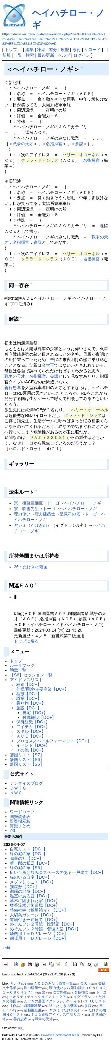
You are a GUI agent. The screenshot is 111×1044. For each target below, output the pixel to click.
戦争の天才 (23, 143)
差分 (53, 49)
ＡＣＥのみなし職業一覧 (53, 983)
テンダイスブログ (26, 783)
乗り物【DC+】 (31, 703)
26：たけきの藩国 (31, 566)
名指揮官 (54, 143)
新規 (6, 55)
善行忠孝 (12, 387)
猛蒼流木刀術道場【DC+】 (35, 905)
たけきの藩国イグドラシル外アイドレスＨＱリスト (64, 1001)
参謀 (79, 143)
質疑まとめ (20, 825)
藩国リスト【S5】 (27, 764)
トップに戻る (26, 641)
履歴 (65, 49)
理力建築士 (45, 514)
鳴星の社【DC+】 (26, 858)
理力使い (22, 514)
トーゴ (27, 443)
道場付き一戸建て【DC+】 (35, 919)
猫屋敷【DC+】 (24, 886)
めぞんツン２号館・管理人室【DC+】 (45, 928)
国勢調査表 (20, 816)
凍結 (41, 49)
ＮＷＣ (16, 792)
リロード (92, 49)
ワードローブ (22, 811)
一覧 (18, 55)
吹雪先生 (30, 508)
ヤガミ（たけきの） (32, 525)
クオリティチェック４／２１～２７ (37, 997)
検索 (30, 55)
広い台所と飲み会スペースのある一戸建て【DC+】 (57, 872)
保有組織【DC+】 (33, 721)
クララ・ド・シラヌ (39, 160)
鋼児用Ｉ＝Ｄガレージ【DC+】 (39, 938)
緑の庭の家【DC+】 (28, 853)
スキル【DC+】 (31, 731)
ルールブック (22, 665)
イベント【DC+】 (33, 745)
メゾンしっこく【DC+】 (33, 882)
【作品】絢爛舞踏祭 (25, 1005)
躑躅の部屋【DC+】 (28, 891)
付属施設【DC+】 (39, 717)
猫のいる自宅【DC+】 (31, 877)
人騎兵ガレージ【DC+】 (33, 914)
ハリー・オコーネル (81, 154)
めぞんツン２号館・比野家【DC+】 (43, 924)
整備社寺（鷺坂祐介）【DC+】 (39, 910)
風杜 (21, 1028)
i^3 (12, 830)
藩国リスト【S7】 (27, 754)
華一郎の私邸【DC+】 (31, 863)
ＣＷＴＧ (18, 788)
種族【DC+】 (28, 693)
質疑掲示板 (20, 821)
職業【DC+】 (28, 698)
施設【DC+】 (28, 708)
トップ (11, 49)
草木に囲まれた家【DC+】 (35, 900)
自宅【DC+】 (35, 712)
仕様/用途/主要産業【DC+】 (42, 689)
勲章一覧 (18, 670)
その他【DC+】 (31, 750)
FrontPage (18, 983)
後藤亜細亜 (32, 503)
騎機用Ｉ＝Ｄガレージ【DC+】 (39, 933)
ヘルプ (64, 55)
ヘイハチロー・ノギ (82, 503)
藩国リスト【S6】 (27, 759)
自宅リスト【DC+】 (28, 849)
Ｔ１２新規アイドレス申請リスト (57, 1014)
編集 (29, 49)
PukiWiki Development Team (60, 1035)
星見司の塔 (69, 514)
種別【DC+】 (28, 684)
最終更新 (46, 55)
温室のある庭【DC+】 (31, 895)
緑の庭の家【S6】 (27, 867)
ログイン (81, 55)
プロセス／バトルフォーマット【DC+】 (53, 740)
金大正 (48, 365)
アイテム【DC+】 (33, 726)
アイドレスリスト (26, 679)
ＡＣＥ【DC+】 (31, 736)
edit (7, 947)
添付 (77, 49)
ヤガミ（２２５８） (48, 437)
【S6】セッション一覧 (31, 675)
